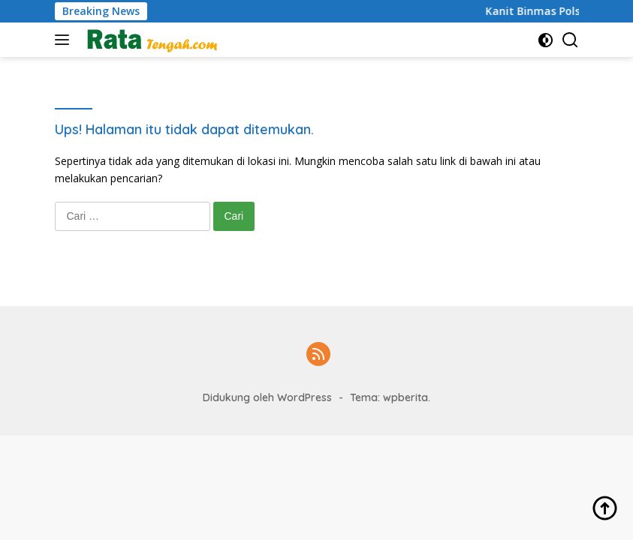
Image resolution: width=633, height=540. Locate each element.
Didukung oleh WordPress (267, 397)
